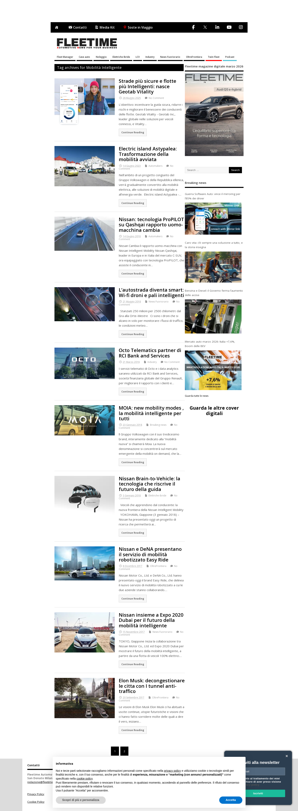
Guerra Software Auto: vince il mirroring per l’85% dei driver (212, 196)
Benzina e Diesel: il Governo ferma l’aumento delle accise (214, 293)
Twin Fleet (213, 56)
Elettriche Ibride (121, 56)
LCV (138, 56)
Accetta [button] (231, 800)
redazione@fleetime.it (41, 782)
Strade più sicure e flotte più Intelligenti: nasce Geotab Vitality (147, 86)
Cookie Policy (35, 802)
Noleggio (101, 56)
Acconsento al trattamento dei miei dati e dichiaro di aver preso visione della (257, 781)
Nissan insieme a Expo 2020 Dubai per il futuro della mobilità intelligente (151, 620)
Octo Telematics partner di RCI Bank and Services (150, 353)
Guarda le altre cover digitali (214, 410)
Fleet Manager (65, 56)
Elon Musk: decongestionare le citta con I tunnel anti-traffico (152, 685)
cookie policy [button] (84, 778)
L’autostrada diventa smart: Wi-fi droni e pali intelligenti (151, 292)
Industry (150, 56)
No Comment (156, 98)
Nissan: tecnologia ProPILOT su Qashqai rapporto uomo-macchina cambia (151, 224)
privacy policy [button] (172, 770)
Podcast (229, 56)
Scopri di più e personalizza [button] (80, 800)
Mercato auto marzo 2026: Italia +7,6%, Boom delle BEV (210, 344)
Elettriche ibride (157, 495)
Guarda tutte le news (196, 396)
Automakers (155, 166)
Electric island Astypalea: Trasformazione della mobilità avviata (148, 154)
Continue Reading (132, 132)
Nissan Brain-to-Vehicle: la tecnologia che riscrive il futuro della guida (149, 483)
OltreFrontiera (194, 56)
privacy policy (250, 784)
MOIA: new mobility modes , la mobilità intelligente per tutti (151, 413)
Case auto (84, 56)
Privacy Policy (35, 794)
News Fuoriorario (170, 56)
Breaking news (158, 425)
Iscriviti (258, 793)
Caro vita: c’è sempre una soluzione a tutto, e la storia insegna (214, 245)
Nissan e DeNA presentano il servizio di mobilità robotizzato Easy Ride (150, 554)
